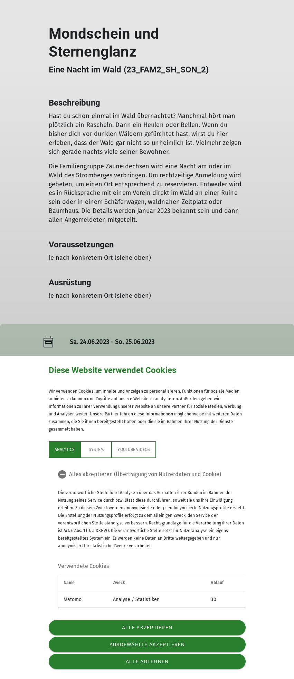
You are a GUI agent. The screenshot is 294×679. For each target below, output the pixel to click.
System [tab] (96, 449)
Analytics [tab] (65, 449)
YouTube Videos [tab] (133, 449)
